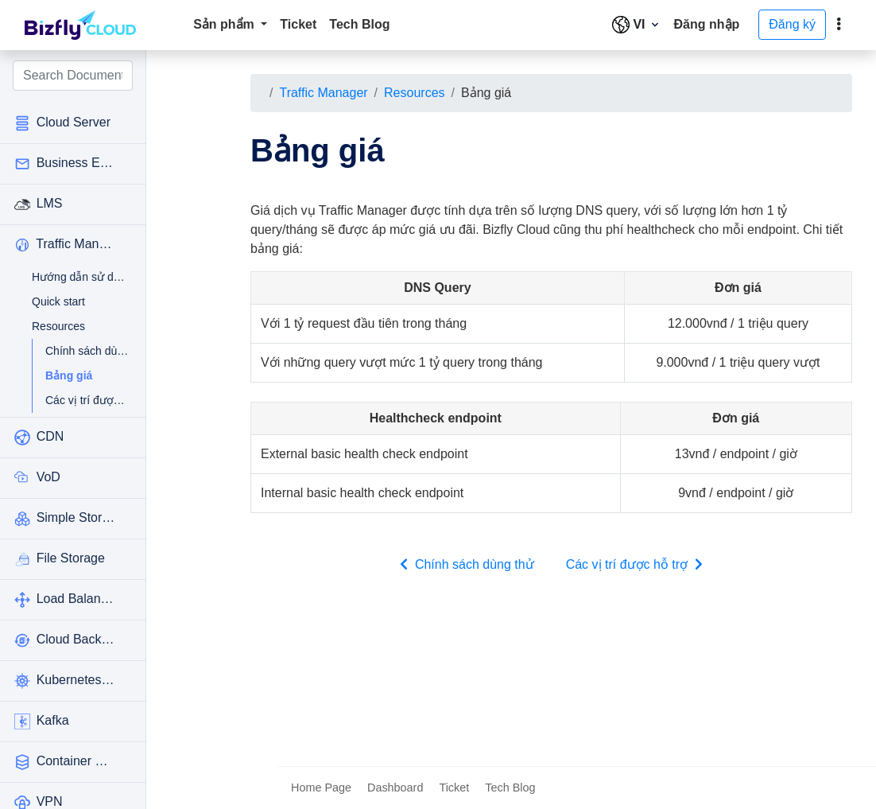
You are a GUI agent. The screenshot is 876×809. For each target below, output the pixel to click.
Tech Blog (359, 24)
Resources (414, 92)
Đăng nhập (707, 24)
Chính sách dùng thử (87, 350)
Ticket (298, 24)
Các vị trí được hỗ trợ (87, 400)
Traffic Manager (323, 92)
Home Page (321, 787)
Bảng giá (68, 375)
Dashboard (395, 787)
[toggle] (838, 25)
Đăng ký (792, 24)
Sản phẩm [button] (225, 24)
